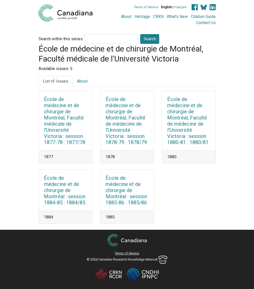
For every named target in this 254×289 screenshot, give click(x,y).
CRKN (158, 16)
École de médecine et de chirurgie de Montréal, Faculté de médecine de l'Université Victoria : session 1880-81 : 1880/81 (188, 120)
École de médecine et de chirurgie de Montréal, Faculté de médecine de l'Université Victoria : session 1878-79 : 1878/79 (126, 120)
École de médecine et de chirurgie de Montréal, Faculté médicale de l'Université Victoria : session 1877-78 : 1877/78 (64, 120)
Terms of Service (146, 7)
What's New (177, 16)
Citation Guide (203, 16)
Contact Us (206, 22)
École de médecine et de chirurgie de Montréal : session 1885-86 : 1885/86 (126, 190)
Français (180, 7)
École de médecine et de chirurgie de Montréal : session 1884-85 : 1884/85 (65, 190)
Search (150, 38)
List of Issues (55, 81)
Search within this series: (61, 38)
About (126, 16)
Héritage (142, 16)
